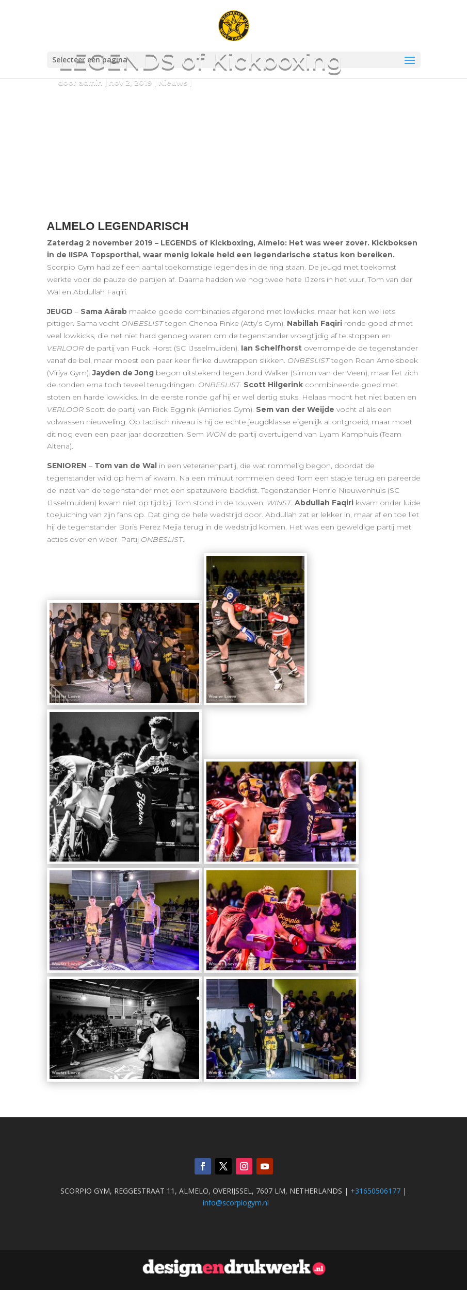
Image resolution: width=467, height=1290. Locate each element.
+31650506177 (375, 1191)
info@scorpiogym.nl (236, 1203)
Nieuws (172, 82)
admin (90, 82)
